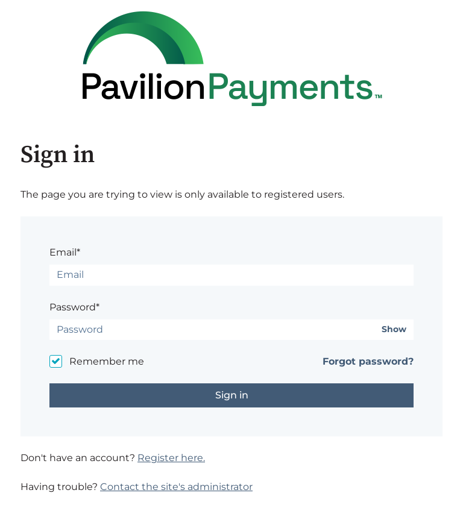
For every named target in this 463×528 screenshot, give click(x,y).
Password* (74, 307)
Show (394, 329)
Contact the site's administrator (176, 486)
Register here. (171, 458)
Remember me (106, 361)
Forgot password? (368, 361)
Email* (64, 252)
